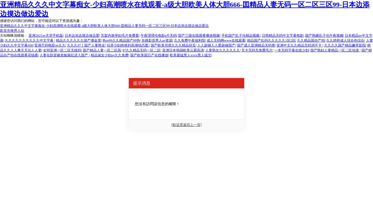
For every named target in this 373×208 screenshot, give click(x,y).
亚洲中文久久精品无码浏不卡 (299, 45)
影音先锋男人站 (12, 31)
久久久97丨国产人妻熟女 (86, 45)
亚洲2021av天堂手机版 (46, 36)
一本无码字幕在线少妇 (291, 50)
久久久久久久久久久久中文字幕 (29, 40)
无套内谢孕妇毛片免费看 (120, 36)
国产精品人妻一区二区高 (102, 50)
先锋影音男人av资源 (156, 40)
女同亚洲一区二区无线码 (62, 50)
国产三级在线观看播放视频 (199, 36)
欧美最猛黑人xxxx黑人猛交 (190, 55)
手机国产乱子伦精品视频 (240, 36)
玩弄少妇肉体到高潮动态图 (128, 45)
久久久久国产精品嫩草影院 (345, 45)
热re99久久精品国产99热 (121, 40)
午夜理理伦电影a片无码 (159, 36)
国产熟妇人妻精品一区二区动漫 (335, 50)
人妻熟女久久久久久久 (222, 50)
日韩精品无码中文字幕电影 (282, 36)
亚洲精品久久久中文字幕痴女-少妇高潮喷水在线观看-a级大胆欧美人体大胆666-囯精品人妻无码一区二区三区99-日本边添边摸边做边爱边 (104, 26)
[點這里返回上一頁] (186, 125)
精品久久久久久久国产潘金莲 (78, 40)
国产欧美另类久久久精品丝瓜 (173, 45)
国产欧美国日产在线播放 (149, 55)
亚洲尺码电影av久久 (49, 45)
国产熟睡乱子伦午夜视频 (324, 36)
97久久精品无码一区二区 (141, 50)
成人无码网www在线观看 (226, 40)
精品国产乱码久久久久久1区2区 (271, 40)
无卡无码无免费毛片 (257, 50)
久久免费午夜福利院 (189, 40)
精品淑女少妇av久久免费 (109, 55)
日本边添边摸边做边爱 (82, 36)
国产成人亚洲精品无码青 (256, 45)
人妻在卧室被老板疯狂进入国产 (64, 55)
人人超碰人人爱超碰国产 (216, 45)
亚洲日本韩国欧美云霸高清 (183, 50)
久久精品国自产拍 (311, 40)
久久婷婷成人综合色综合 (345, 40)
